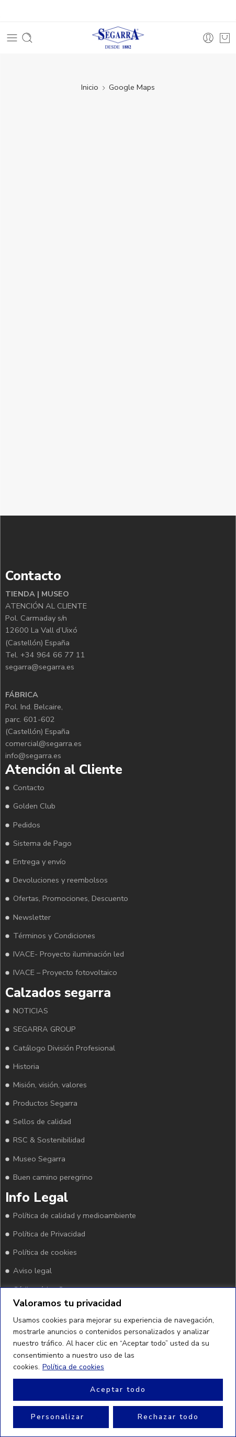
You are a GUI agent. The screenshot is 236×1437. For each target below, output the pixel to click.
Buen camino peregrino (53, 1177)
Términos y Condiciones (54, 935)
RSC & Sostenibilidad (49, 1140)
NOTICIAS (30, 1010)
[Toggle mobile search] (27, 38)
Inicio (89, 87)
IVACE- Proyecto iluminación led (68, 954)
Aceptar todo (118, 1389)
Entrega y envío (39, 861)
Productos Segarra (45, 1103)
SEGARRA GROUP (44, 1029)
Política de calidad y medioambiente (74, 1215)
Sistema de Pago (42, 843)
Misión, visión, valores (50, 1084)
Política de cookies (73, 1367)
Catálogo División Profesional (64, 1048)
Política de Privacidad (49, 1234)
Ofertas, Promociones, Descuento (70, 898)
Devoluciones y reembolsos (60, 880)
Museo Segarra (39, 1158)
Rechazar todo (168, 1417)
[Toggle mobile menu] (12, 38)
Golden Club (34, 806)
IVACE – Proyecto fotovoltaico (65, 972)
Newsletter (32, 917)
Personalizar (57, 1417)
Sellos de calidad (42, 1121)
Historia (26, 1066)
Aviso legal (32, 1270)
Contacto (28, 787)
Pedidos (26, 825)
